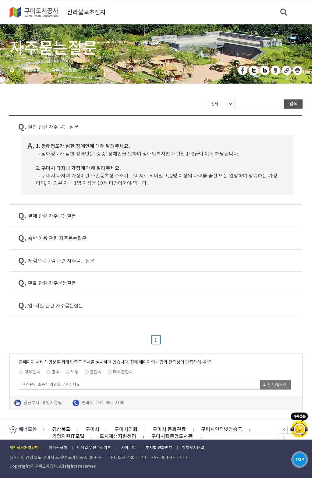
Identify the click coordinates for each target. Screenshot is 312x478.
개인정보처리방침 (24, 447)
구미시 (92, 429)
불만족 (96, 372)
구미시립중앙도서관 (172, 436)
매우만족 (32, 372)
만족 (55, 372)
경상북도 (61, 429)
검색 (284, 12)
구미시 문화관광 (169, 429)
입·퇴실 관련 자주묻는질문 (55, 306)
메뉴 (303, 12)
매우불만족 (123, 372)
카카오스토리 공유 (276, 70)
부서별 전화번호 (159, 447)
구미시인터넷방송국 (221, 429)
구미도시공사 (37, 12)
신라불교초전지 (86, 12)
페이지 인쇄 (298, 70)
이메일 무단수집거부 (94, 447)
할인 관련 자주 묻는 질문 (53, 127)
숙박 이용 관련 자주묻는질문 (57, 238)
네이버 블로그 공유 (265, 70)
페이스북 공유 (243, 70)
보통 (75, 372)
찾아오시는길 (193, 447)
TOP (299, 459)
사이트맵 (128, 447)
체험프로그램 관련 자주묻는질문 (61, 261)
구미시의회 (126, 429)
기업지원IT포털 (68, 436)
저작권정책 (58, 447)
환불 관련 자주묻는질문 (52, 283)
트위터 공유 (254, 70)
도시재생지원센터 (118, 436)
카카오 (299, 424)
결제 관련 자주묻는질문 (52, 216)
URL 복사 (287, 70)
